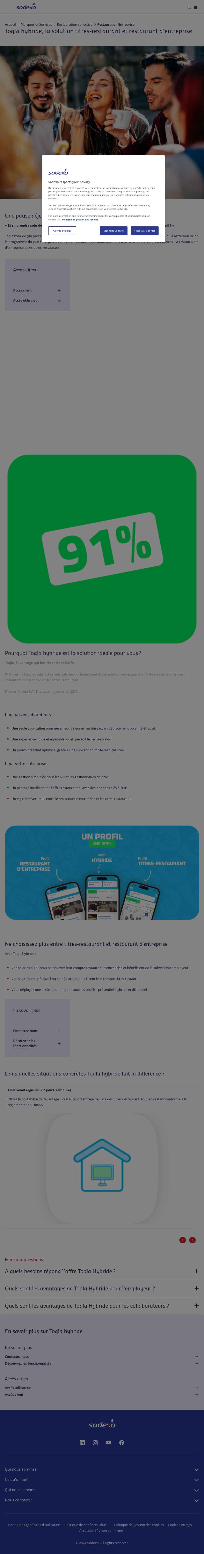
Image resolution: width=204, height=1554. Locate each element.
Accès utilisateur (37, 300)
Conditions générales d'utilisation (48, 1525)
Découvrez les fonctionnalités (37, 1043)
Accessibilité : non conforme (122, 1530)
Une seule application (28, 728)
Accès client (37, 290)
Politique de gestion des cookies (153, 1525)
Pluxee (70, 236)
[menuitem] (189, 7)
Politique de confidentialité (99, 1525)
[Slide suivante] (192, 1240)
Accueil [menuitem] (20, 6)
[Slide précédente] (182, 1240)
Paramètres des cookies (77, 1530)
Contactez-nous (37, 1030)
